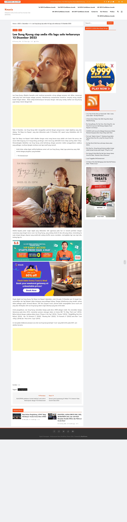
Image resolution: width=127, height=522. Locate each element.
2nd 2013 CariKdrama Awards (66, 7)
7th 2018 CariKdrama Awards (105, 16)
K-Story (15, 30)
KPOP (20, 30)
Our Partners (104, 12)
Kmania (9, 9)
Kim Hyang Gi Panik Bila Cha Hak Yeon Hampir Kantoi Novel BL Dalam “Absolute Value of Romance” (100, 154)
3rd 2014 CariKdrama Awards (86, 7)
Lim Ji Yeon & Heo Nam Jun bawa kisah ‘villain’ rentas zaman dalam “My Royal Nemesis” (100, 114)
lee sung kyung (22, 389)
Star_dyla (26, 419)
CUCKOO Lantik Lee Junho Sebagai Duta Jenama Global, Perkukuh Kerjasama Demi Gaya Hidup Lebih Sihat (100, 132)
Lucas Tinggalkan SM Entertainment (95, 158)
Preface (112, 12)
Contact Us (94, 12)
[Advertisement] (47, 116)
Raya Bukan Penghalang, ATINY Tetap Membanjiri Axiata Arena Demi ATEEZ (34, 415)
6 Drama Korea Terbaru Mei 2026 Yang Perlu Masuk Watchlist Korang (67, 1)
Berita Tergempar (91, 109)
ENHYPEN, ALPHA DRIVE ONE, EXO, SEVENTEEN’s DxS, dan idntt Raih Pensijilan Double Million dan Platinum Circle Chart (70, 417)
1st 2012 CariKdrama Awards (47, 7)
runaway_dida (17, 41)
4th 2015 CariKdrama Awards (105, 7)
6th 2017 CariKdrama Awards (80, 12)
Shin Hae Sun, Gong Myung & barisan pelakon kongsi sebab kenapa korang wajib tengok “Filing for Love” (100, 149)
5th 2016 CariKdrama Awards (60, 12)
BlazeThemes (84, 436)
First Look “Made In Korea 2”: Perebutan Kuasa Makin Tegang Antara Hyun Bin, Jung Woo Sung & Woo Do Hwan (100, 138)
